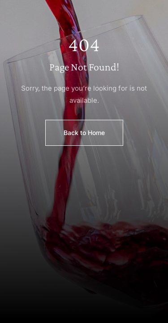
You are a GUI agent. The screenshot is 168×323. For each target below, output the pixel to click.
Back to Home (84, 132)
